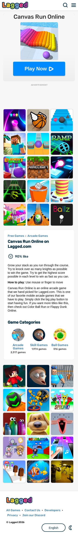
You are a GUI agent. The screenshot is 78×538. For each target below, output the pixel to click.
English (53, 527)
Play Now (36, 68)
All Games (13, 510)
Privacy (12, 515)
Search (65, 5)
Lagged (15, 5)
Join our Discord (33, 515)
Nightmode (71, 527)
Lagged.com (19, 500)
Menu (74, 5)
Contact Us (32, 510)
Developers (52, 510)
